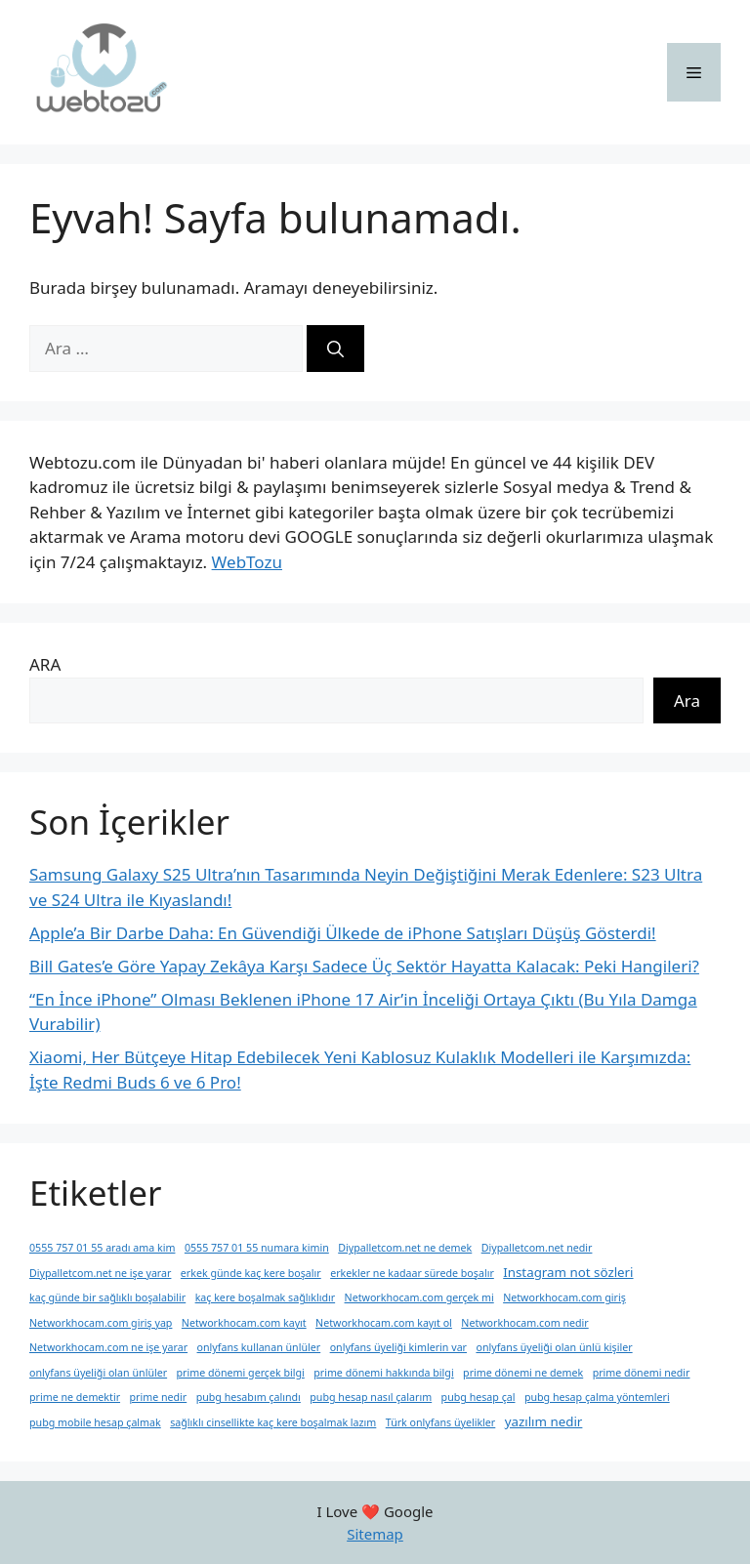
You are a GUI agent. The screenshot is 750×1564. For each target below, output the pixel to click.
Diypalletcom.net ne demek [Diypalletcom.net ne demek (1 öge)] (405, 1248)
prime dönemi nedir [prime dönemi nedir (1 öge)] (641, 1372)
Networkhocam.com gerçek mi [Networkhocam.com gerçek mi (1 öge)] (419, 1297)
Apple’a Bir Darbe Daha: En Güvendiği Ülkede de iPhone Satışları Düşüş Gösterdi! (342, 933)
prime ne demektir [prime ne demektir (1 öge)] (74, 1397)
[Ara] (335, 348)
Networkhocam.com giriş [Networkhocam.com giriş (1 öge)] (564, 1297)
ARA (45, 664)
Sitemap (375, 1533)
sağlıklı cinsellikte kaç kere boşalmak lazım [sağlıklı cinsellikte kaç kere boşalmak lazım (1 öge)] (273, 1422)
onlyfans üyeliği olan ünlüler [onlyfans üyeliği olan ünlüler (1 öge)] (98, 1372)
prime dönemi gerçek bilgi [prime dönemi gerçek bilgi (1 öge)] (241, 1372)
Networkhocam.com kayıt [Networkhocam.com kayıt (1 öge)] (244, 1323)
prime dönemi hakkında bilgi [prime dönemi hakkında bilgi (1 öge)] (383, 1372)
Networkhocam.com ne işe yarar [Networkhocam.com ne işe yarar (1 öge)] (108, 1347)
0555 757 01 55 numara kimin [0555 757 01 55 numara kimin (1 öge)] (257, 1248)
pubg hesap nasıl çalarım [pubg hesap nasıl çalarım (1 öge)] (371, 1397)
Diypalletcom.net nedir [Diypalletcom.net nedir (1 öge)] (537, 1248)
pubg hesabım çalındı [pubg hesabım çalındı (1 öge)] (248, 1397)
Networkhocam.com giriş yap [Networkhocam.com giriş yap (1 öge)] (100, 1323)
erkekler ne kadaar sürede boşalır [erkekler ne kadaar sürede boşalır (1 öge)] (412, 1273)
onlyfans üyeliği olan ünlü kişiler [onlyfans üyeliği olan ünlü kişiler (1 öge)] (554, 1347)
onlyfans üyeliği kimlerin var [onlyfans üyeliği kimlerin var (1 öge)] (398, 1347)
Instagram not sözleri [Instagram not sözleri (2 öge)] (568, 1272)
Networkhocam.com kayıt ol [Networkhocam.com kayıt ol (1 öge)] (383, 1323)
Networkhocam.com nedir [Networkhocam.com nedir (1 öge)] (524, 1323)
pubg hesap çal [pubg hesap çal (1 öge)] (478, 1397)
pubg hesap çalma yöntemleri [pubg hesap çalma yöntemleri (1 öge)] (597, 1397)
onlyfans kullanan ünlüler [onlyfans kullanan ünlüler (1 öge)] (259, 1347)
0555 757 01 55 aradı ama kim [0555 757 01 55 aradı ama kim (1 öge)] (102, 1248)
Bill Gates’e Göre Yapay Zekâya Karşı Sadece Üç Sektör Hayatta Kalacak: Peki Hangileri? (364, 966)
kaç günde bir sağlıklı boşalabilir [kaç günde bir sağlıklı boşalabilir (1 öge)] (107, 1297)
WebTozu (247, 562)
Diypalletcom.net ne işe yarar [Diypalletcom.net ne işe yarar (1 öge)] (100, 1273)
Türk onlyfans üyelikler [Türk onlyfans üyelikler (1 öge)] (441, 1422)
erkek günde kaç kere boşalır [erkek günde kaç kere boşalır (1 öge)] (251, 1273)
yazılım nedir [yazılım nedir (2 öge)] (544, 1421)
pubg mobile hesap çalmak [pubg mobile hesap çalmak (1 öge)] (95, 1422)
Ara (687, 700)
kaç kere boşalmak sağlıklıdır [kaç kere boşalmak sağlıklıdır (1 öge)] (265, 1297)
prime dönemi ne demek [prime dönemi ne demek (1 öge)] (523, 1372)
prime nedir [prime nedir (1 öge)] (158, 1397)
